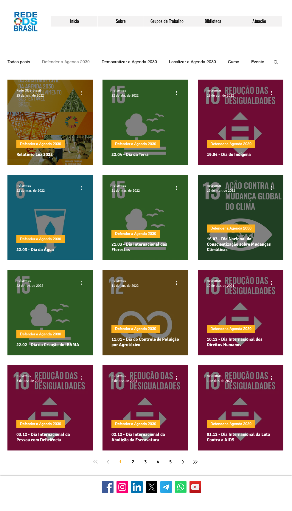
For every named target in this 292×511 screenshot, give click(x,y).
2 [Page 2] (133, 462)
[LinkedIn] (137, 487)
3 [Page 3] (145, 462)
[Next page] (183, 461)
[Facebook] (108, 487)
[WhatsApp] (181, 487)
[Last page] (195, 461)
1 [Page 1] (120, 462)
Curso (233, 61)
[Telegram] (166, 487)
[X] (151, 487)
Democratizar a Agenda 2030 (129, 61)
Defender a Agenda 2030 (66, 61)
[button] (120, 21)
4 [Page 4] (158, 462)
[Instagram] (122, 487)
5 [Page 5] (170, 462)
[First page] (95, 461)
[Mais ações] (83, 92)
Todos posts (18, 61)
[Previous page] (107, 461)
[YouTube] (195, 487)
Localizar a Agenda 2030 (192, 61)
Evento (257, 61)
